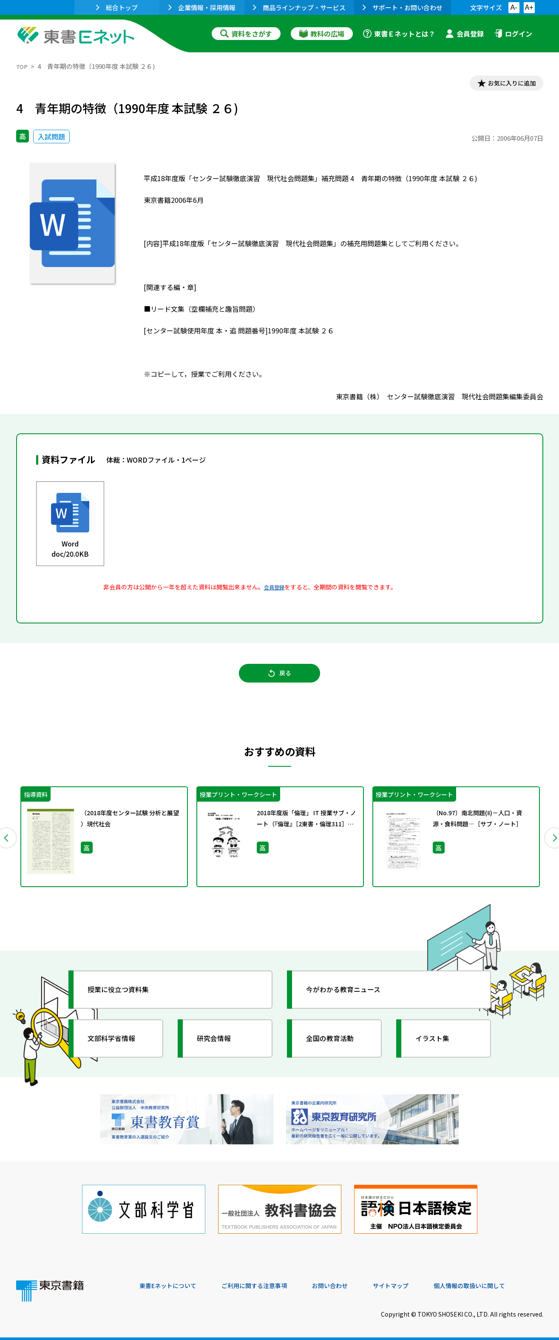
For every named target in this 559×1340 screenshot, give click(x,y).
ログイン (513, 33)
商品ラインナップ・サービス (299, 7)
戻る (279, 679)
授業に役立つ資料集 (125, 997)
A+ (529, 7)
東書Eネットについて (172, 1282)
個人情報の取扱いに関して (502, 1282)
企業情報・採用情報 (202, 7)
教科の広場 (321, 33)
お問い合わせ (350, 1282)
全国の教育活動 (336, 1046)
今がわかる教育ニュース (351, 997)
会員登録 (464, 33)
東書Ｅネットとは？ (399, 33)
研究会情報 (219, 1046)
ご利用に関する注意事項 (267, 1282)
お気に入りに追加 (506, 84)
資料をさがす (246, 33)
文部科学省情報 (117, 1046)
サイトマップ (416, 1282)
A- (514, 7)
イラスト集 (437, 1046)
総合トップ (117, 7)
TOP (22, 66)
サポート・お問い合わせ (403, 7)
